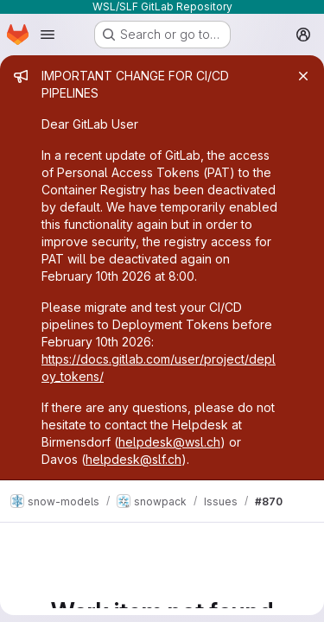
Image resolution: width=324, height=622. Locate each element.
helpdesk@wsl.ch (169, 442)
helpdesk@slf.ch (133, 459)
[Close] (303, 76)
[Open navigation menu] (47, 34)
